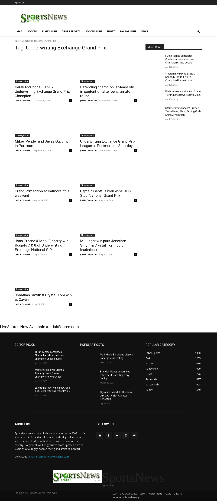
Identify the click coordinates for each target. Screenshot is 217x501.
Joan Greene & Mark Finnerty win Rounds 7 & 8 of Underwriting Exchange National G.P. (41, 245)
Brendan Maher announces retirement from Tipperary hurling (115, 375)
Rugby (111, 31)
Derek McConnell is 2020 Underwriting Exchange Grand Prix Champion (42, 91)
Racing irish (128, 31)
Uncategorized (22, 135)
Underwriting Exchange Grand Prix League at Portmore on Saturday (107, 143)
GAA (19, 31)
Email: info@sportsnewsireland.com (48, 456)
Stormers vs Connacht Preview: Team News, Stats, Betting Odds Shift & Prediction (183, 111)
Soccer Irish (93, 31)
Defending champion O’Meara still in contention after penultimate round (107, 91)
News (144, 31)
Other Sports (71, 31)
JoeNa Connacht (23, 100)
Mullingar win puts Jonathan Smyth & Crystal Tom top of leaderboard (103, 245)
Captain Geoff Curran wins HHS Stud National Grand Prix (105, 193)
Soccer (32, 31)
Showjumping (22, 81)
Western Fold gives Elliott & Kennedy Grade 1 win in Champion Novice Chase (180, 77)
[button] (198, 31)
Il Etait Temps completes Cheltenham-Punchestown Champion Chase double (180, 59)
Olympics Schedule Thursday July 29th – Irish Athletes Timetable (116, 395)
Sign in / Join (20, 2)
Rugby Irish (49, 31)
